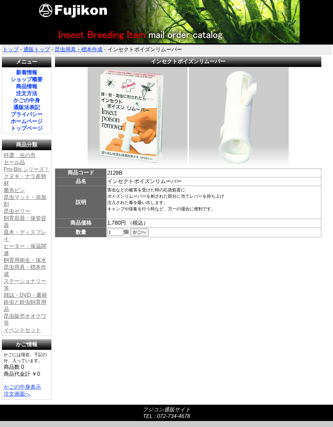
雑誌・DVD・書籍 (25, 295)
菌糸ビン (14, 190)
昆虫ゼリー (17, 211)
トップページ (27, 128)
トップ (11, 49)
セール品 (14, 162)
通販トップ (36, 49)
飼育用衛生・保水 (25, 260)
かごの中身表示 (22, 387)
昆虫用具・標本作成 (79, 49)
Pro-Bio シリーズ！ (27, 169)
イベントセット (22, 330)
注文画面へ (17, 394)
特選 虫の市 (20, 155)
